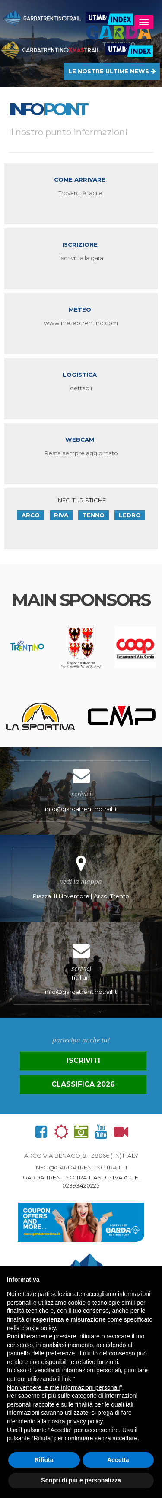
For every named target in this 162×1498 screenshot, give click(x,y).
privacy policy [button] (85, 1421)
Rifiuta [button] (44, 1459)
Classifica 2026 (83, 1084)
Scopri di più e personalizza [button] (81, 1480)
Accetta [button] (118, 1459)
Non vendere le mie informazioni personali (63, 1387)
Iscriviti (83, 1060)
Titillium (81, 970)
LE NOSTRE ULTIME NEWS (112, 71)
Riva (61, 514)
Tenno (94, 514)
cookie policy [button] (38, 1328)
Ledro (130, 514)
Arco (31, 514)
